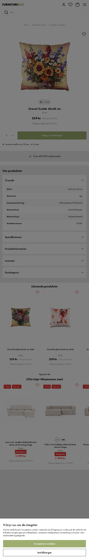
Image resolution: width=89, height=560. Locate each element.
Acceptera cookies (44, 543)
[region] (44, 539)
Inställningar (44, 552)
